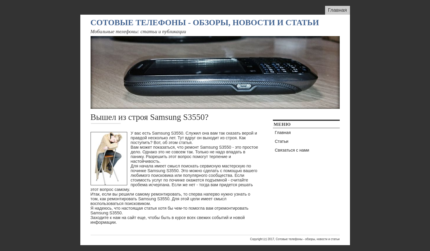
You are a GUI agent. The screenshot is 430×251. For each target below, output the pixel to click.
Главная (337, 10)
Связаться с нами (292, 150)
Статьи (281, 141)
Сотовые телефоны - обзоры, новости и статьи (205, 22)
